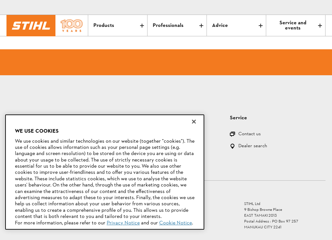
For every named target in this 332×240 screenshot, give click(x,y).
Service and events (300, 25)
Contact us (249, 134)
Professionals (178, 25)
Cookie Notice (175, 223)
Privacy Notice (123, 223)
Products (118, 25)
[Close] (194, 121)
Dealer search (252, 146)
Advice (237, 25)
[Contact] (293, 7)
